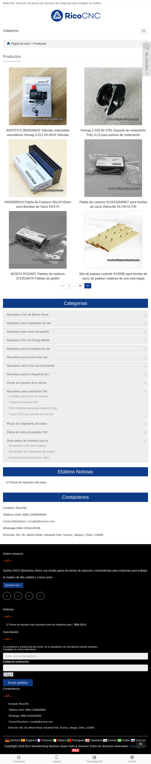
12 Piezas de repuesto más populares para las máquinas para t (39, 624)
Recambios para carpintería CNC (27, 391)
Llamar (57, 758)
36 (80, 285)
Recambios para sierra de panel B (28, 331)
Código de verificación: (16, 661)
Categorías (10, 30)
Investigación (94, 758)
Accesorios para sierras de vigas (29, 457)
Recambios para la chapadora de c (28, 374)
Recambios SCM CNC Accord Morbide (30, 365)
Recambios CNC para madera (27, 445)
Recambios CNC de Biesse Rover (28, 314)
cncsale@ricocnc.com (41, 521)
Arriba (132, 758)
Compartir (19, 758)
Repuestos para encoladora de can (28, 348)
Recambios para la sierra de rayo (27, 357)
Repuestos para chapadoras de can (29, 323)
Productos (40, 43)
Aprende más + (13, 585)
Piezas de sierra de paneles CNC (27, 432)
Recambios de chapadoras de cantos (32, 451)
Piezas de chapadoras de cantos (27, 423)
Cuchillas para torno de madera (28, 396)
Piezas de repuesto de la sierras (26, 382)
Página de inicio (21, 43)
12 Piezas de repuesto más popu (26, 482)
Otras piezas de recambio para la (27, 440)
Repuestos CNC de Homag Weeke (28, 340)
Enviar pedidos (18, 682)
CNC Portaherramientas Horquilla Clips (33, 408)
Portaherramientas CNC (23, 402)
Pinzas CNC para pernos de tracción (31, 414)
